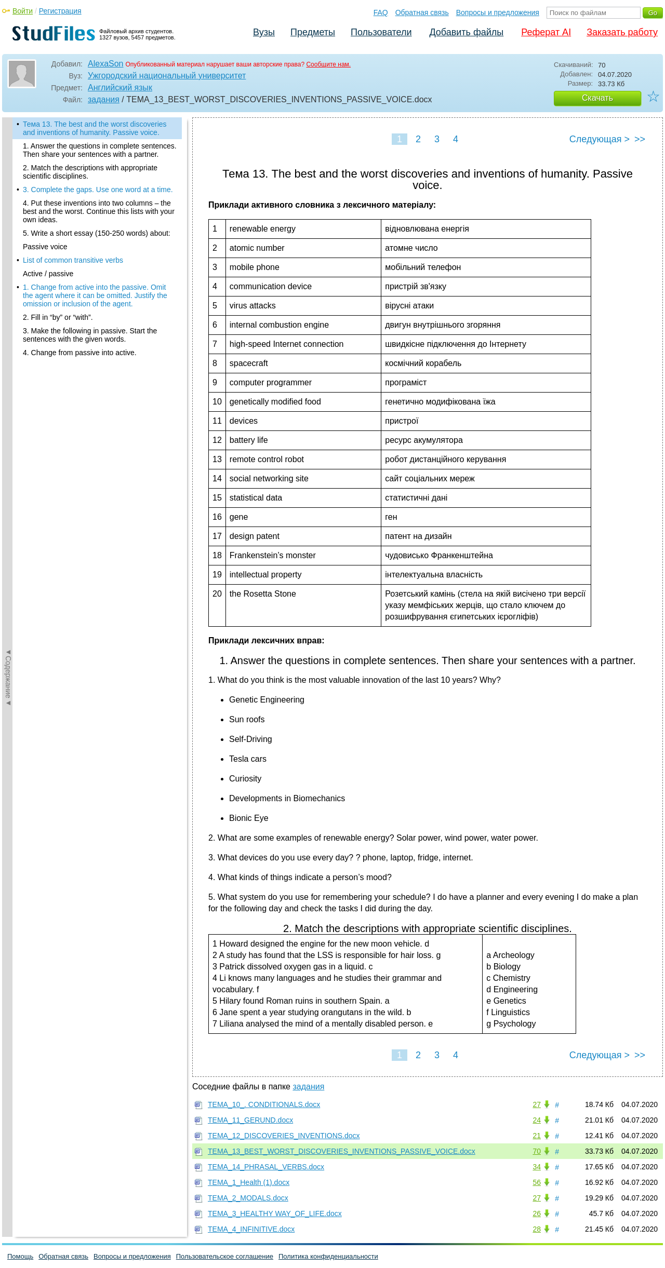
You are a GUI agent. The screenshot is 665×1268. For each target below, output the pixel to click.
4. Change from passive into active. (80, 352)
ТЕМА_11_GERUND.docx (250, 1120)
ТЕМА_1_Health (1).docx (248, 1182)
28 (537, 1229)
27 (537, 1104)
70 (537, 1151)
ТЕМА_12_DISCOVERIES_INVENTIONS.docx (284, 1135)
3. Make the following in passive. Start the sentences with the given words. (90, 335)
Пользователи (381, 32)
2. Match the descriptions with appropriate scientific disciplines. (90, 172)
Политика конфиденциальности (328, 1256)
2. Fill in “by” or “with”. (58, 317)
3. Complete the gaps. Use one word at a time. (98, 189)
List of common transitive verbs (73, 260)
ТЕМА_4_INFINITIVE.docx (251, 1229)
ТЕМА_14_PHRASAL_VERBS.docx (266, 1167)
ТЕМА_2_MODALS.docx (248, 1198)
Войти (22, 11)
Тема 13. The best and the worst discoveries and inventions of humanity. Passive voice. (95, 128)
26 (537, 1213)
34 (537, 1167)
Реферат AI (546, 32)
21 (537, 1135)
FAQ (381, 12)
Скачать (597, 97)
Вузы (264, 32)
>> (639, 139)
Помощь (20, 1256)
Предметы (312, 32)
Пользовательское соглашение (224, 1256)
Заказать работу (622, 32)
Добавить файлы (466, 32)
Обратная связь (422, 12)
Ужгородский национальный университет (167, 75)
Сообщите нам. (328, 64)
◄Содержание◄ (8, 299)
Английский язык (120, 87)
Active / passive (48, 273)
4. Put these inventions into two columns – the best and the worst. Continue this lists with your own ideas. (99, 211)
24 (537, 1120)
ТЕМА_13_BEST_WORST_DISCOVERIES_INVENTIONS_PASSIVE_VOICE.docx (341, 1151)
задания (103, 99)
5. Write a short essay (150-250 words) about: (96, 233)
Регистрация (60, 11)
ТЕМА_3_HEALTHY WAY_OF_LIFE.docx (275, 1213)
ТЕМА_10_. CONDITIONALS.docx (264, 1104)
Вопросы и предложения (497, 12)
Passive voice (45, 246)
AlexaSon (106, 63)
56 (537, 1182)
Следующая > (599, 139)
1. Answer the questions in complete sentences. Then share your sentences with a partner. (100, 150)
